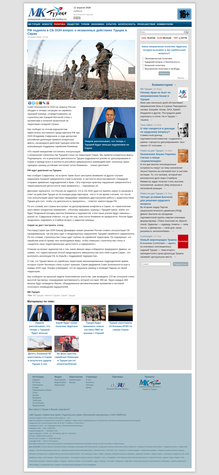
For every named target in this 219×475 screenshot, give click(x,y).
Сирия (64, 295)
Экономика (97, 24)
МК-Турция (34, 24)
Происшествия (146, 24)
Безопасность (127, 24)
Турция (71, 295)
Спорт (35, 393)
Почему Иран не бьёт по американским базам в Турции (155, 96)
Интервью (37, 398)
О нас (88, 380)
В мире (36, 387)
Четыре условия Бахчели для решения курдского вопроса (156, 200)
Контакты (90, 382)
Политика (59, 24)
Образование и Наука (42, 390)
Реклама (89, 385)
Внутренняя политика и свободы (162, 68)
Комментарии (165, 24)
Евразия (36, 380)
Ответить (164, 73)
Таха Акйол (146, 125)
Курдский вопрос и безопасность (162, 62)
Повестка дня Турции (152, 150)
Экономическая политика (158, 58)
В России (36, 382)
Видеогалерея (39, 405)
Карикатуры (60, 385)
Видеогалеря (60, 382)
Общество (73, 24)
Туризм (85, 24)
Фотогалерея (38, 403)
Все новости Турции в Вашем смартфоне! (49, 409)
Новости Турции (52, 295)
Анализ (36, 395)
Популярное (38, 385)
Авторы (72, 382)
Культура (111, 24)
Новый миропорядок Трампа (158, 239)
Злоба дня (37, 400)
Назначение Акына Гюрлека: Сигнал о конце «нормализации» (158, 157)
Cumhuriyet (146, 236)
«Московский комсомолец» (95, 415)
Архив (88, 387)
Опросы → (181, 78)
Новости (47, 24)
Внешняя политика (155, 65)
